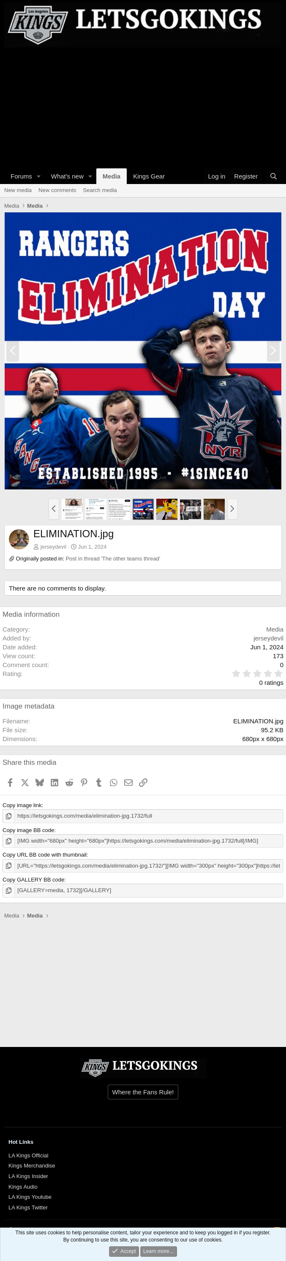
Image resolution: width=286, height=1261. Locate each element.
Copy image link (22, 805)
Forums (21, 176)
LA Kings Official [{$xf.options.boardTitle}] (28, 1154)
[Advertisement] (141, 106)
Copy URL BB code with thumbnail (45, 855)
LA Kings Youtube (30, 1196)
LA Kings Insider (28, 1175)
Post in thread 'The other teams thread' (112, 558)
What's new (67, 176)
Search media (100, 190)
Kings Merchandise (31, 1165)
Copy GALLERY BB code (33, 879)
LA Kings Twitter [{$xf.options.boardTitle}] (28, 1206)
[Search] (273, 176)
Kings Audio (23, 1186)
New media (18, 190)
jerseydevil (53, 547)
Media (112, 176)
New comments (57, 190)
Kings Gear (149, 176)
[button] (39, 176)
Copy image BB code (28, 830)
